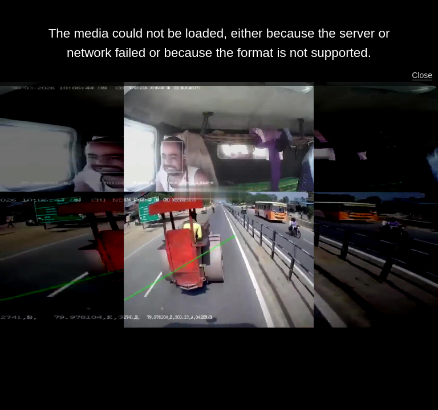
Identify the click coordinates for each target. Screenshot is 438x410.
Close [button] (422, 75)
